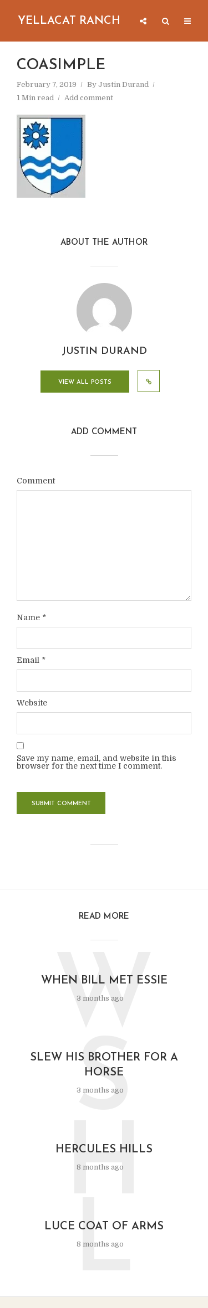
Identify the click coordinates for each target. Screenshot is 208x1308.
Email (31, 660)
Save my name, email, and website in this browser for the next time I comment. (96, 762)
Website (32, 703)
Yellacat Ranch (69, 21)
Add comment (88, 98)
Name (31, 617)
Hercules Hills (104, 1149)
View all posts (84, 382)
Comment (36, 481)
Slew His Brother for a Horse (104, 1065)
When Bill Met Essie (104, 980)
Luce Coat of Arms (104, 1226)
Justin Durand (123, 84)
